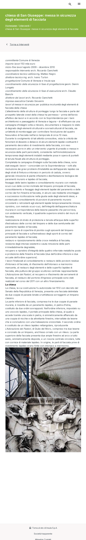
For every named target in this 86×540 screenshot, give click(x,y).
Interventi (24, 25)
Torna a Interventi (17, 44)
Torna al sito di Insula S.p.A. (43, 528)
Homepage (11, 25)
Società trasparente (43, 533)
